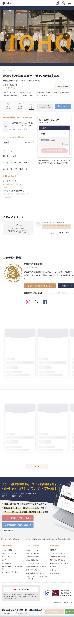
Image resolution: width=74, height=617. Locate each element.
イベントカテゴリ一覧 (9, 553)
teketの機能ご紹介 (32, 560)
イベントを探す (7, 550)
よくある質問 (6, 563)
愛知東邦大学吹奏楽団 (33, 264)
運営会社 (53, 566)
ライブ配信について (32, 563)
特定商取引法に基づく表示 (59, 563)
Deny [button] (56, 605)
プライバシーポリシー (57, 553)
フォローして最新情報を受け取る (40, 286)
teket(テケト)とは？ (32, 550)
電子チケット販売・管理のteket (10, 539)
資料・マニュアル (32, 570)
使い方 (4, 560)
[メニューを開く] (69, 3)
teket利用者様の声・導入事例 (36, 566)
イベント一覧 (26, 539)
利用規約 (53, 550)
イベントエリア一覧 (8, 557)
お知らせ (53, 570)
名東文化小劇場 (23, 613)
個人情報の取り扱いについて (59, 560)
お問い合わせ (54, 573)
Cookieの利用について (57, 557)
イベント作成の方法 (32, 553)
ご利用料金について (32, 557)
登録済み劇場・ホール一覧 (35, 573)
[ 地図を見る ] (10, 88)
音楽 (4, 71)
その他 (10, 71)
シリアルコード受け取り (10, 572)
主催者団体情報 (62, 86)
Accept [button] (66, 605)
